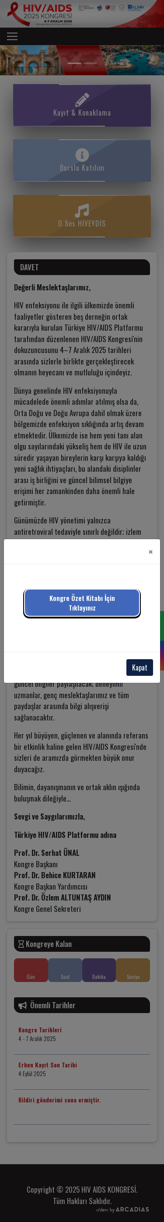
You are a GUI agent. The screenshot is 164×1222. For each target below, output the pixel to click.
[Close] (150, 551)
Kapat (139, 667)
